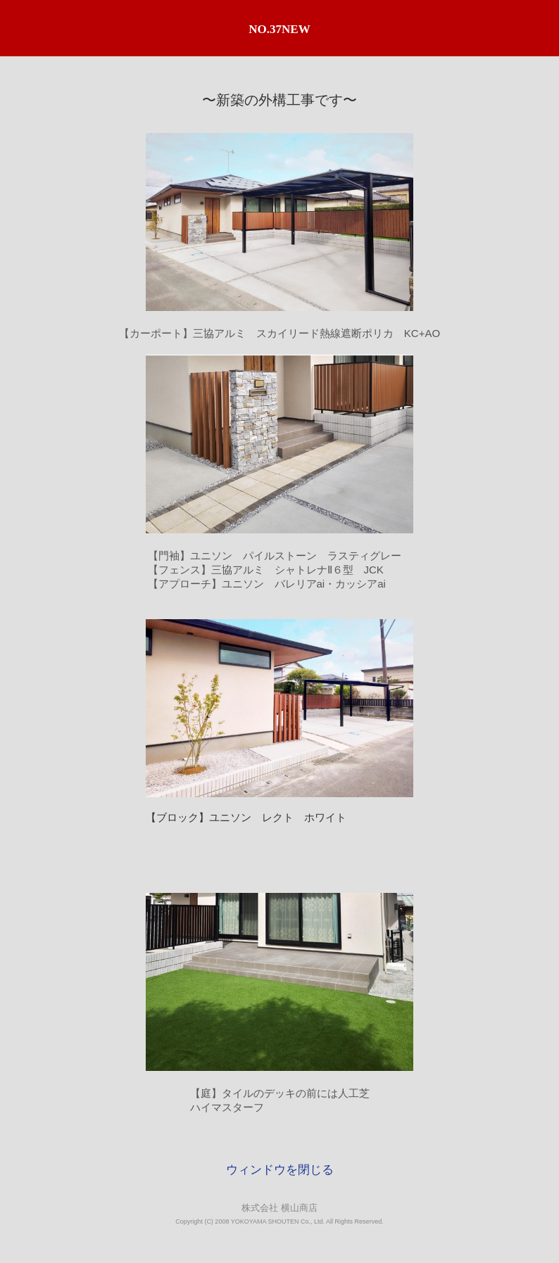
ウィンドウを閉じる (280, 1169)
